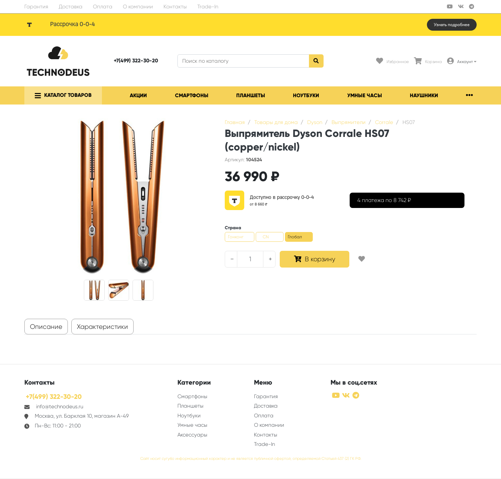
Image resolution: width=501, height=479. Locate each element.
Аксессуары (192, 435)
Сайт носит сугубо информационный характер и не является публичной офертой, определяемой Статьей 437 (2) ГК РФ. (250, 458)
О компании (138, 6)
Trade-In (207, 6)
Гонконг (236, 236)
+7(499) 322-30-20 (136, 60)
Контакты (175, 6)
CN (266, 236)
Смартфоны (191, 95)
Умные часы (364, 95)
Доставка (70, 6)
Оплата (102, 6)
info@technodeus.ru (59, 406)
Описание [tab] (46, 327)
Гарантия (36, 6)
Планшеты (250, 95)
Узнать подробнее (452, 24)
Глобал (295, 236)
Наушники (424, 95)
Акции (138, 95)
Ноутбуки (306, 95)
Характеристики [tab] (102, 327)
